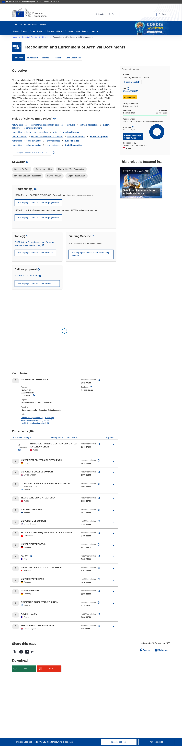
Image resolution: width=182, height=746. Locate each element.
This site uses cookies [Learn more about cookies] (26, 742)
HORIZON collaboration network (35, 423)
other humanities (33, 141)
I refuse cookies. (156, 742)
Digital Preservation (76, 176)
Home (16, 31)
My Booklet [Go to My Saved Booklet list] (161, 650)
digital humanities (73, 145)
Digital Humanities (44, 169)
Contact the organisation (32, 418)
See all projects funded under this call (34, 283)
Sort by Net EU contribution (63, 437)
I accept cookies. (118, 742)
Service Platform (21, 169)
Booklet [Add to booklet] (145, 649)
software (71, 125)
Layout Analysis (54, 176)
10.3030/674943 (129, 91)
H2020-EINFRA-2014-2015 (27, 276)
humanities (17, 132)
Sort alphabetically (21, 437)
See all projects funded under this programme (38, 202)
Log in (99, 14)
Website (49, 418)
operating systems (33, 128)
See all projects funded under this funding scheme (90, 254)
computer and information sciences (47, 125)
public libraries (72, 141)
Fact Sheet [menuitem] (18, 58)
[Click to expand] (113, 444)
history (56, 132)
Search (94, 31)
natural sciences (19, 125)
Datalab (85, 31)
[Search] (163, 14)
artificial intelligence (76, 136)
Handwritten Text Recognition (71, 169)
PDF (51, 668)
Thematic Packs (28, 31)
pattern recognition (98, 136)
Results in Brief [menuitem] (32, 58)
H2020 (45, 37)
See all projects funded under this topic (35, 253)
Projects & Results (45, 31)
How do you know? (52, 2)
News (77, 31)
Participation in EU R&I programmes (36, 420)
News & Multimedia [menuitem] (73, 58)
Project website (133, 81)
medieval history (71, 132)
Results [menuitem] (58, 58)
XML (26, 668)
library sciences (53, 141)
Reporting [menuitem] (45, 58)
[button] (111, 14)
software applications (89, 125)
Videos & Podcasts (64, 31)
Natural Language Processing (27, 176)
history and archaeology (37, 132)
